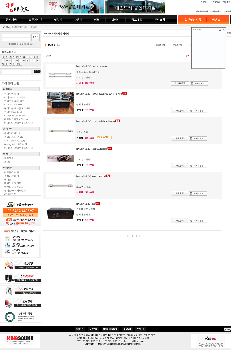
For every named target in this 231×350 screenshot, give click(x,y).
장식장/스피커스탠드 (14, 190)
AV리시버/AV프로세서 (15, 140)
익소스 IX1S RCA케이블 (88, 72)
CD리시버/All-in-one (14, 115)
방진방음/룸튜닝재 (13, 186)
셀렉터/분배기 (11, 176)
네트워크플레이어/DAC (16, 119)
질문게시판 (35, 19)
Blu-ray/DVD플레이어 (15, 144)
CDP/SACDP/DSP (12, 104)
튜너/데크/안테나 (12, 112)
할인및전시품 (193, 19)
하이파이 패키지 (12, 93)
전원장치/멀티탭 (12, 183)
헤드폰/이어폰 (11, 172)
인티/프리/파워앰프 (13, 101)
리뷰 (96, 19)
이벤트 (216, 19)
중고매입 (136, 19)
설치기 (58, 19)
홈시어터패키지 (12, 133)
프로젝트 (8, 158)
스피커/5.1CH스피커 (14, 97)
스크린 (7, 162)
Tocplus (197, 29)
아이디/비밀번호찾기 (25, 44)
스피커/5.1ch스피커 (13, 137)
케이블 (7, 179)
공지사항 (11, 19)
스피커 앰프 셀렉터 (85, 209)
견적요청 (159, 19)
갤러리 (115, 19)
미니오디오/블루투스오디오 (18, 123)
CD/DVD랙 (9, 194)
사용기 (78, 19)
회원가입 (12, 44)
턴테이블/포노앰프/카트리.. (18, 108)
